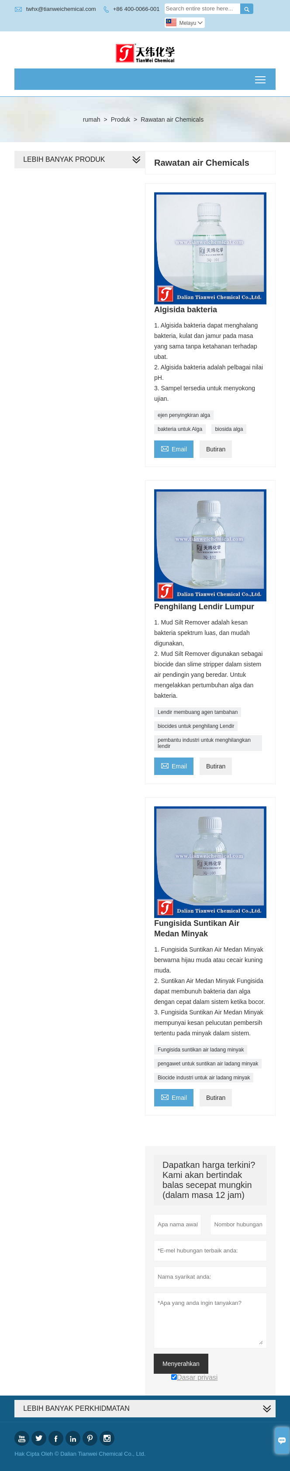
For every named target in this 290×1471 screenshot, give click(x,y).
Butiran (215, 449)
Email (174, 448)
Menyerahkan (181, 1363)
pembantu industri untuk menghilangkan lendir (204, 743)
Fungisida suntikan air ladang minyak (201, 1050)
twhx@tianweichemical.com (61, 9)
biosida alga (229, 429)
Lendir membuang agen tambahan (198, 712)
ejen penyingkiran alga (184, 415)
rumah (91, 119)
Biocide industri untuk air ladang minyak (204, 1078)
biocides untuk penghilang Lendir (196, 726)
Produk (120, 119)
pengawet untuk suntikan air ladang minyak (208, 1064)
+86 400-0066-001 (136, 9)
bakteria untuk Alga (180, 429)
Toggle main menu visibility (261, 76)
